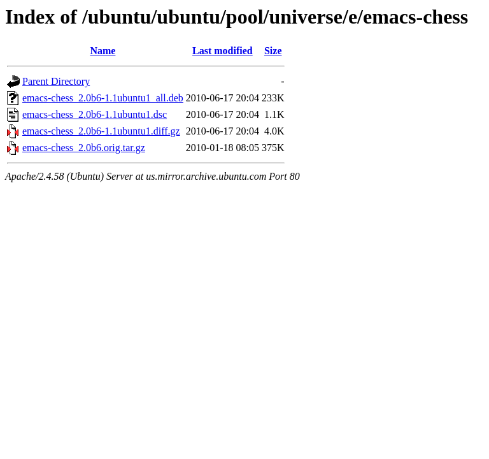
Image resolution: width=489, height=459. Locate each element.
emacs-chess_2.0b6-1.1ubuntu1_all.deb (102, 97)
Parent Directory (56, 81)
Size (273, 50)
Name (102, 50)
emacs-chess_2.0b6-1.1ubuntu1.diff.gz (101, 131)
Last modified (222, 50)
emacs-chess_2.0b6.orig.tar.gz (83, 147)
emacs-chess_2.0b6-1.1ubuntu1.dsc (94, 114)
